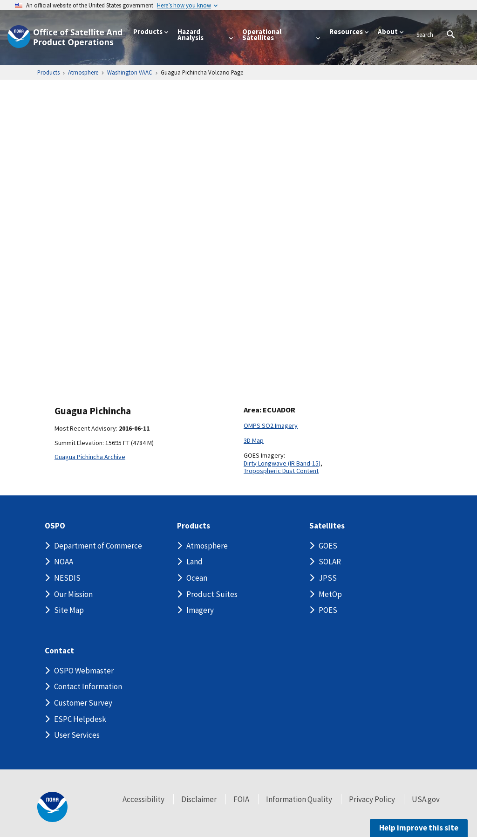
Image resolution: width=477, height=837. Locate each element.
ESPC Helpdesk (80, 719)
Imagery (200, 610)
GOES (328, 546)
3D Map (254, 440)
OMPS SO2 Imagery (271, 425)
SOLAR (330, 561)
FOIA (241, 799)
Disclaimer (199, 799)
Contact (59, 650)
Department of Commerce (98, 546)
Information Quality (299, 799)
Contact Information (88, 686)
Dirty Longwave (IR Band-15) (282, 463)
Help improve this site (418, 828)
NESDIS (67, 578)
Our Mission (73, 594)
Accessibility (143, 799)
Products (193, 525)
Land (194, 561)
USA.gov (426, 799)
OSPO (55, 525)
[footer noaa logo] (52, 807)
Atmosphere (207, 546)
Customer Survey (83, 703)
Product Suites (212, 594)
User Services (77, 735)
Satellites (327, 525)
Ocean (196, 578)
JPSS (328, 578)
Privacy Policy (372, 799)
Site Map (69, 610)
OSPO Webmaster (84, 670)
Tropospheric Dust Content (281, 471)
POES (328, 610)
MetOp (330, 594)
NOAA (63, 561)
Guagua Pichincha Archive (90, 457)
